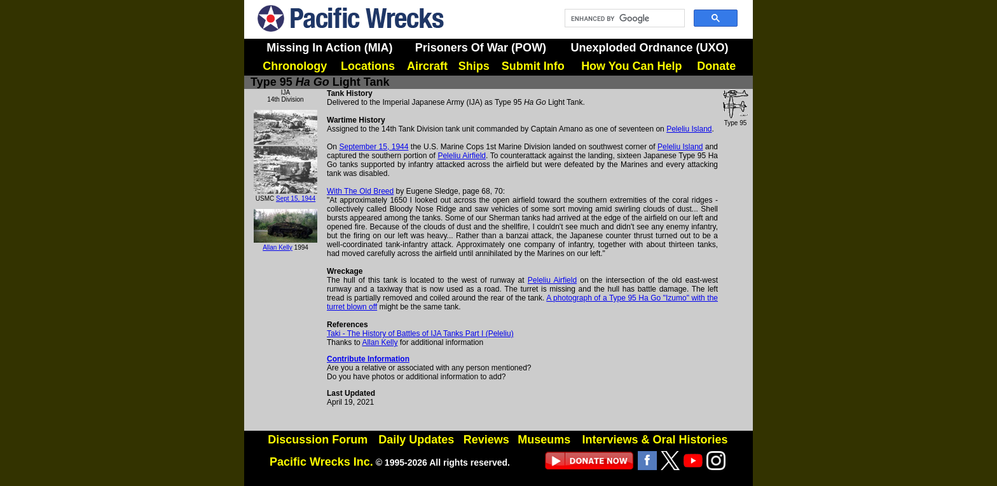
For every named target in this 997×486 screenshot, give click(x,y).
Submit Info (533, 66)
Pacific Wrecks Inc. (321, 462)
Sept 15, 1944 (295, 198)
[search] (623, 18)
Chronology (295, 66)
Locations (368, 66)
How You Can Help (631, 66)
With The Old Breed (360, 191)
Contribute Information (368, 358)
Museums (544, 439)
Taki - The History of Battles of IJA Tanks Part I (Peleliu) (420, 333)
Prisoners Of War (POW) (480, 47)
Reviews (486, 439)
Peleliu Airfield (461, 155)
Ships (474, 66)
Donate (716, 66)
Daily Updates (416, 439)
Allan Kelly (277, 247)
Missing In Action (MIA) (329, 47)
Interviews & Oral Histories (654, 439)
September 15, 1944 (373, 146)
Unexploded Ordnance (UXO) (649, 47)
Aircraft (427, 66)
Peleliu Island (689, 129)
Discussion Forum (318, 439)
